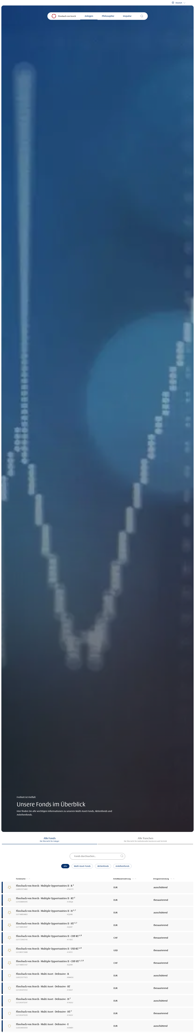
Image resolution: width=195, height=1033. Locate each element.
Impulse (127, 16)
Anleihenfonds (122, 866)
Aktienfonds (103, 866)
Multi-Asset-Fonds (82, 866)
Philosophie (108, 16)
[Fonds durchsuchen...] (97, 856)
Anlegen (89, 16)
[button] (178, 2)
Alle (65, 866)
